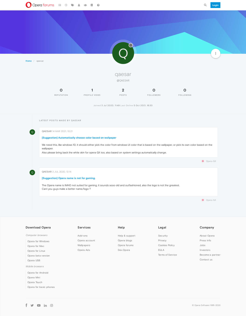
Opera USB (34, 260)
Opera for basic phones (41, 287)
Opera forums (126, 245)
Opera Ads (84, 250)
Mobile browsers (35, 266)
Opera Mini (34, 277)
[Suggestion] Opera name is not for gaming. (68, 178)
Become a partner (210, 254)
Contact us (206, 259)
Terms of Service (167, 254)
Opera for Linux (36, 250)
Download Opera (38, 227)
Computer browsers (36, 235)
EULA (161, 250)
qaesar (47, 131)
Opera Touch (35, 282)
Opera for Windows (38, 241)
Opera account (86, 240)
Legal (162, 227)
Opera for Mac (36, 246)
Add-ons (82, 235)
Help (121, 227)
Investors (205, 250)
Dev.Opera (124, 250)
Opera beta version (39, 255)
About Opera (207, 235)
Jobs (202, 245)
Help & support (126, 235)
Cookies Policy (166, 245)
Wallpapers (84, 245)
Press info (205, 240)
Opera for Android (38, 272)
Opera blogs (125, 240)
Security (163, 235)
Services (84, 227)
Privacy (162, 240)
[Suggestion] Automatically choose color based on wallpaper (79, 137)
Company (207, 227)
